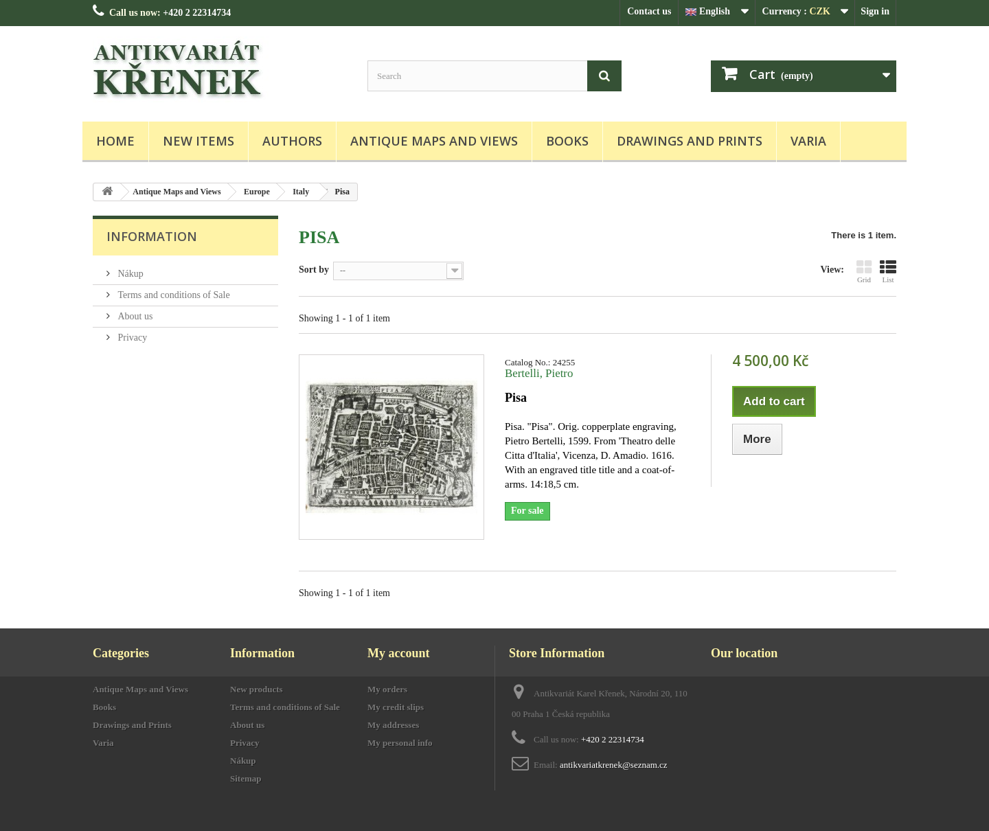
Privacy (131, 337)
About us (133, 316)
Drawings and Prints (689, 141)
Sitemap (246, 778)
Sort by (314, 269)
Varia (808, 141)
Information (151, 236)
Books (567, 141)
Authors (292, 141)
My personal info (400, 743)
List (888, 271)
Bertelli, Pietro (539, 373)
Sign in (875, 11)
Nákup (129, 274)
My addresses (393, 725)
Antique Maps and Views (434, 141)
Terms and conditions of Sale (172, 295)
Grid (864, 271)
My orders (387, 689)
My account (398, 653)
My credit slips (395, 707)
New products (256, 689)
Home (115, 141)
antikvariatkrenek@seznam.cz (614, 765)
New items (198, 141)
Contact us (649, 11)
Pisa (516, 398)
